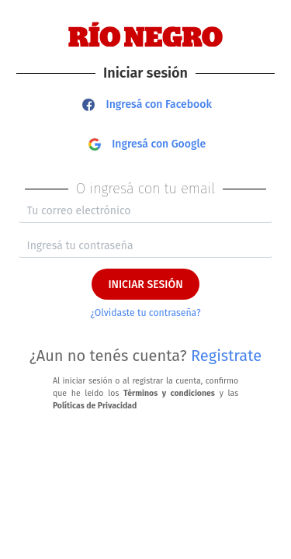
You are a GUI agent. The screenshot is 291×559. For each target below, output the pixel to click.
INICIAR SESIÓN (145, 284)
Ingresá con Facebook (147, 104)
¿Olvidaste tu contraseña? (145, 312)
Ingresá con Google (147, 144)
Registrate (226, 355)
